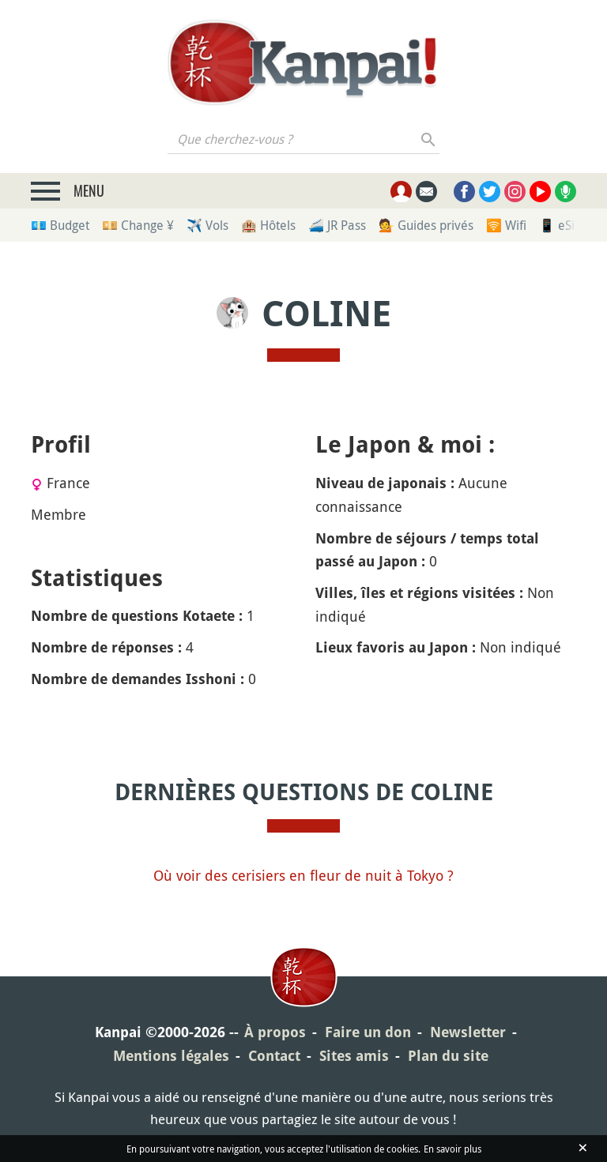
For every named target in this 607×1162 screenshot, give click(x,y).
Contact (274, 1055)
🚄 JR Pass (337, 225)
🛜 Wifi (506, 225)
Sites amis (354, 1055)
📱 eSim (562, 225)
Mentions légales (171, 1055)
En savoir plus (452, 1148)
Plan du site (448, 1055)
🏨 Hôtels (268, 225)
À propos (275, 1032)
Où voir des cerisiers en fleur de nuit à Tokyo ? (303, 875)
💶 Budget (60, 225)
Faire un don (368, 1032)
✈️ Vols (207, 225)
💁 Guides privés (426, 225)
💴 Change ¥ (138, 225)
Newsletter (468, 1032)
